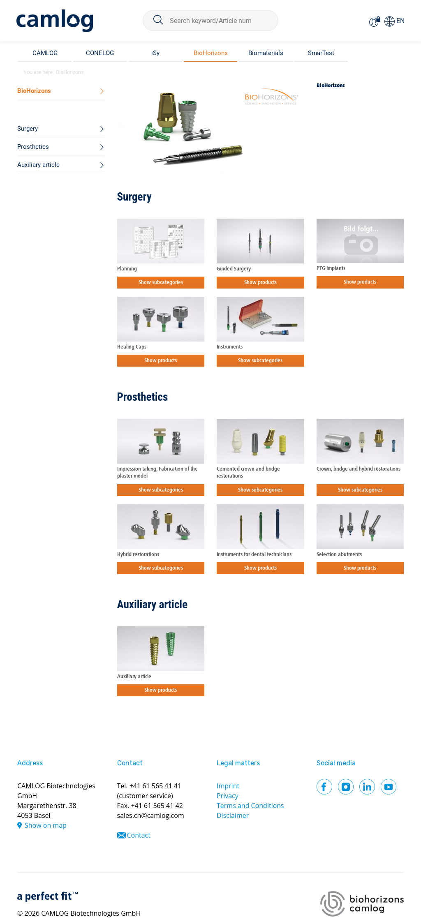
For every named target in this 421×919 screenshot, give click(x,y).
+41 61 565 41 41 (155, 785)
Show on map (46, 825)
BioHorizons (211, 53)
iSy (155, 53)
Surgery (134, 196)
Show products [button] (260, 282)
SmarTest (321, 53)
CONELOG (100, 53)
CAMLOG (45, 53)
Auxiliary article (152, 604)
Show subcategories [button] (161, 282)
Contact (138, 835)
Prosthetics (142, 397)
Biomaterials (265, 53)
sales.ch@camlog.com (150, 815)
